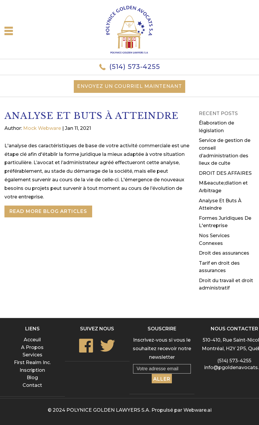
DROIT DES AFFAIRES (225, 173)
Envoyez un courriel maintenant (129, 86)
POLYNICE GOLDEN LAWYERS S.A (107, 410)
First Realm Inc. (32, 362)
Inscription (32, 370)
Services (32, 355)
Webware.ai (197, 410)
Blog (32, 377)
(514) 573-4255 (134, 67)
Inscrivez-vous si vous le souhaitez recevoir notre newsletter (162, 348)
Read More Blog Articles (48, 211)
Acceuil (32, 339)
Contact (32, 385)
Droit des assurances (224, 253)
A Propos (32, 347)
